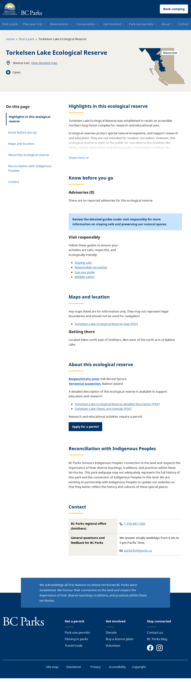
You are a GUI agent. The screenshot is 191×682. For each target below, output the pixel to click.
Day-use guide (85, 272)
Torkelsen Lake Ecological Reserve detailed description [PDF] (117, 404)
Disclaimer (73, 667)
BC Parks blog (157, 639)
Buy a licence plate (119, 639)
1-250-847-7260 (134, 524)
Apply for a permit (85, 427)
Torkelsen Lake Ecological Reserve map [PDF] (106, 324)
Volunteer (113, 645)
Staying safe (83, 263)
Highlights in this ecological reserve (29, 119)
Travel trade (73, 645)
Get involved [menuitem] (112, 24)
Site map (52, 667)
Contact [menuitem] (183, 24)
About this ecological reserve (28, 155)
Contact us (155, 632)
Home (10, 39)
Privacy (95, 667)
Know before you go (22, 132)
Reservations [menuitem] (59, 24)
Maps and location (21, 144)
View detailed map (44, 63)
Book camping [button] (174, 9)
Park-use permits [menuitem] (141, 24)
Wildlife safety (84, 277)
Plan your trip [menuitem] (32, 24)
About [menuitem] (165, 24)
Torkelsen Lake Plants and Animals (99, 409)
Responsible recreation (91, 267)
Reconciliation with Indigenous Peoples (30, 168)
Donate (111, 632)
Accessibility (117, 667)
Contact (13, 182)
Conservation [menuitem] (85, 24)
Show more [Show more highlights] (79, 158)
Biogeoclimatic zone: (84, 379)
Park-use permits (77, 632)
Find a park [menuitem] (10, 24)
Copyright (139, 667)
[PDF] (127, 409)
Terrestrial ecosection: (85, 384)
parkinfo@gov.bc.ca (138, 550)
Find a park (26, 39)
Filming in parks (76, 639)
